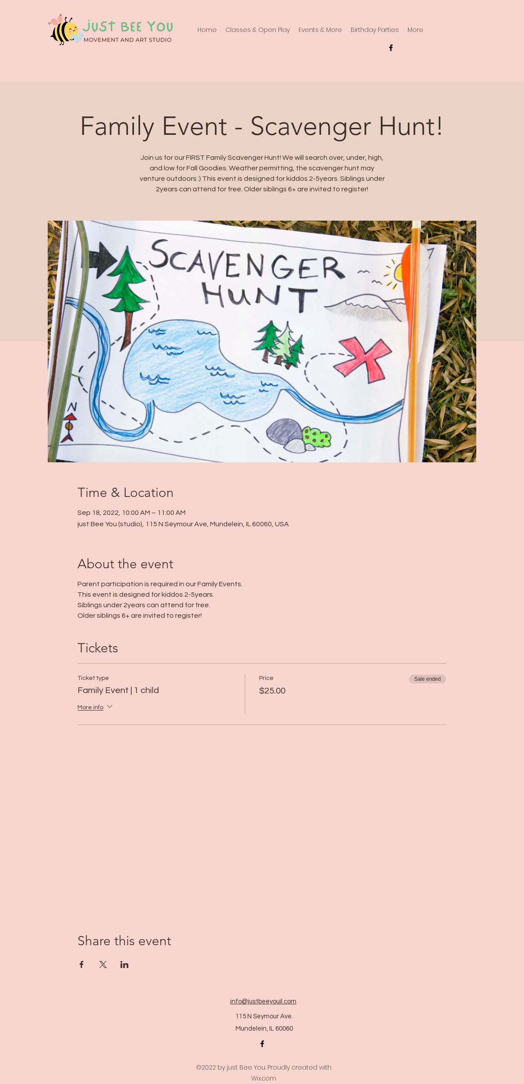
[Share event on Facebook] (81, 964)
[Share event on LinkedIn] (124, 964)
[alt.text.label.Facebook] (391, 47)
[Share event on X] (103, 964)
